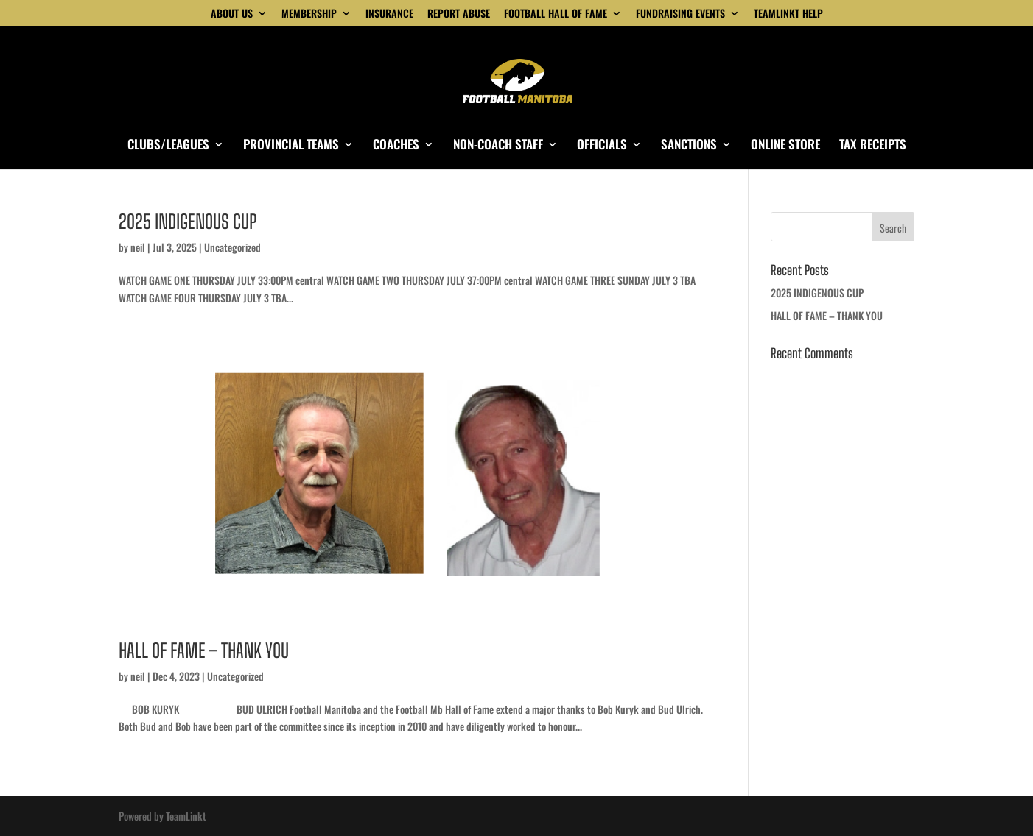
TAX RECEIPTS (872, 146)
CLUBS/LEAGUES (168, 146)
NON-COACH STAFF (498, 146)
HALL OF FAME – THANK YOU (204, 650)
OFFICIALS (602, 146)
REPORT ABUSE (458, 14)
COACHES (396, 146)
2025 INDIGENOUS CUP (187, 221)
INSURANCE (389, 14)
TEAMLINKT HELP (788, 14)
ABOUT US (232, 14)
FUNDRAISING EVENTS (680, 14)
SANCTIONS (689, 146)
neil (137, 247)
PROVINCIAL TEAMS (291, 146)
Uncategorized (232, 247)
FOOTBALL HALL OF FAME (555, 14)
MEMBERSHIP (309, 14)
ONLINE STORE (785, 146)
